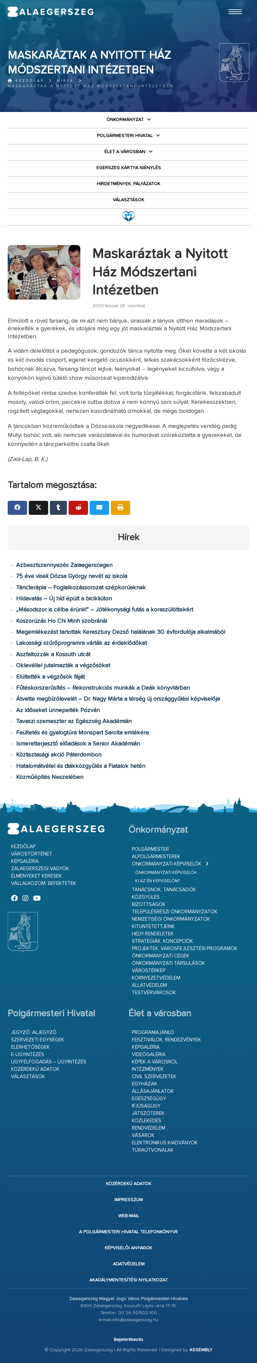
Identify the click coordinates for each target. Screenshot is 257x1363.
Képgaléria (25, 861)
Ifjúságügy (146, 1106)
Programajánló (153, 1032)
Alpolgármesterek (156, 856)
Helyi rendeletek (153, 933)
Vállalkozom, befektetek (43, 883)
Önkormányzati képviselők (166, 864)
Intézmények (148, 1069)
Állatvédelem (149, 985)
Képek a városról (155, 1061)
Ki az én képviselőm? (157, 881)
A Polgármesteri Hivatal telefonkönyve (128, 1232)
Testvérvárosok (154, 992)
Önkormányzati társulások (168, 963)
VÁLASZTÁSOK (128, 200)
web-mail (128, 1216)
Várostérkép (148, 970)
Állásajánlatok (153, 1091)
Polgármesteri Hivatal (125, 135)
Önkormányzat (125, 119)
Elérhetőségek (30, 1047)
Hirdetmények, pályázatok (128, 184)
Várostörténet (31, 854)
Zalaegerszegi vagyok (40, 868)
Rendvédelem (148, 1128)
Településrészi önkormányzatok (175, 911)
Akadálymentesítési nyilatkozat (128, 1280)
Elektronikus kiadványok (165, 1142)
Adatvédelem (129, 1264)
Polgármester (150, 849)
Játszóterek (148, 1113)
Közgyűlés (146, 897)
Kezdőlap (26, 81)
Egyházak (144, 1084)
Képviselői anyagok (128, 1248)
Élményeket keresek (36, 876)
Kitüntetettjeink (153, 926)
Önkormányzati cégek (160, 955)
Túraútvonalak (153, 1150)
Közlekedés (146, 1120)
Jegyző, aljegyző (34, 1032)
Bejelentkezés (128, 1339)
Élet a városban (124, 151)
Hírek (65, 81)
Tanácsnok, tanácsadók (164, 889)
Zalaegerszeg (50, 12)
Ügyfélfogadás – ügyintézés (48, 1061)
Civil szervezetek (154, 1076)
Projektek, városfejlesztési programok (185, 948)
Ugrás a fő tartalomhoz (232, 3)
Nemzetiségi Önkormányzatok (171, 919)
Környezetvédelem (156, 978)
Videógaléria (149, 1054)
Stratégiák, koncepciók (162, 941)
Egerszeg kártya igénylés (128, 167)
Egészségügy (149, 1098)
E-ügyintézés (27, 1054)
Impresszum (128, 1200)
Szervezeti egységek (37, 1039)
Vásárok (143, 1135)
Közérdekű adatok (35, 1069)
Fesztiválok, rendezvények (166, 1039)
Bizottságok (149, 904)
